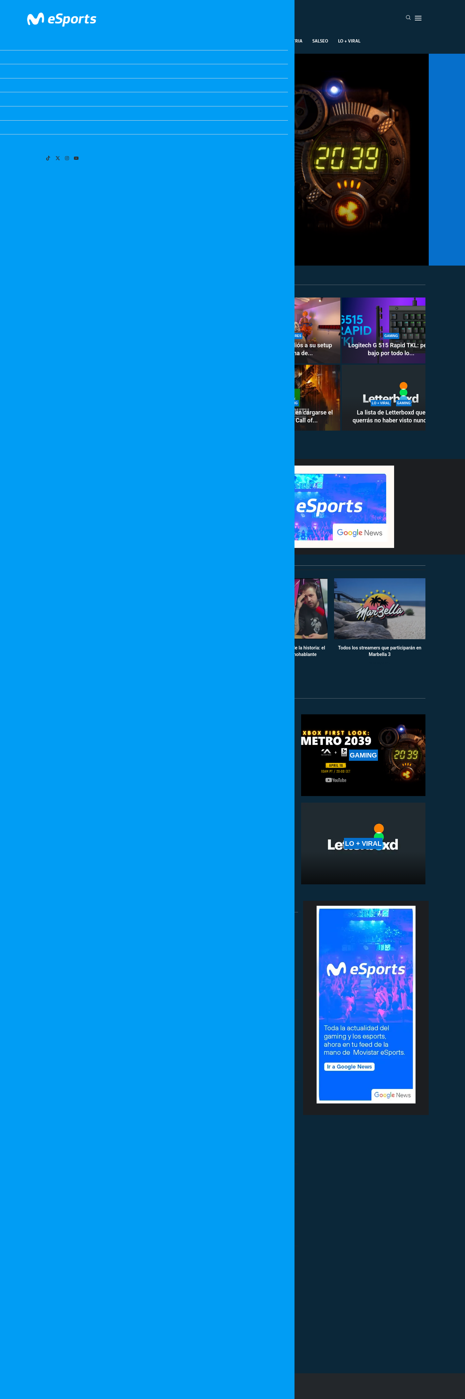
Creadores (257, 41)
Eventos (224, 41)
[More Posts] (170, 1338)
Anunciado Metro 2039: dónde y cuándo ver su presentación (232, 235)
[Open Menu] (418, 18)
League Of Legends (126, 41)
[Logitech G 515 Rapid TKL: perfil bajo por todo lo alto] (391, 330)
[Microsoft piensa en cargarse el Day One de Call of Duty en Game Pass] (290, 398)
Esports (167, 41)
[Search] (408, 18)
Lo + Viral (349, 41)
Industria (291, 41)
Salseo (320, 41)
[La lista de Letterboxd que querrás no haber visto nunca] (391, 398)
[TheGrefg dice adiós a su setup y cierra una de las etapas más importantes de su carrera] (290, 330)
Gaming (196, 41)
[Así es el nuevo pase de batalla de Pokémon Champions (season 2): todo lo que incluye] (140, 364)
